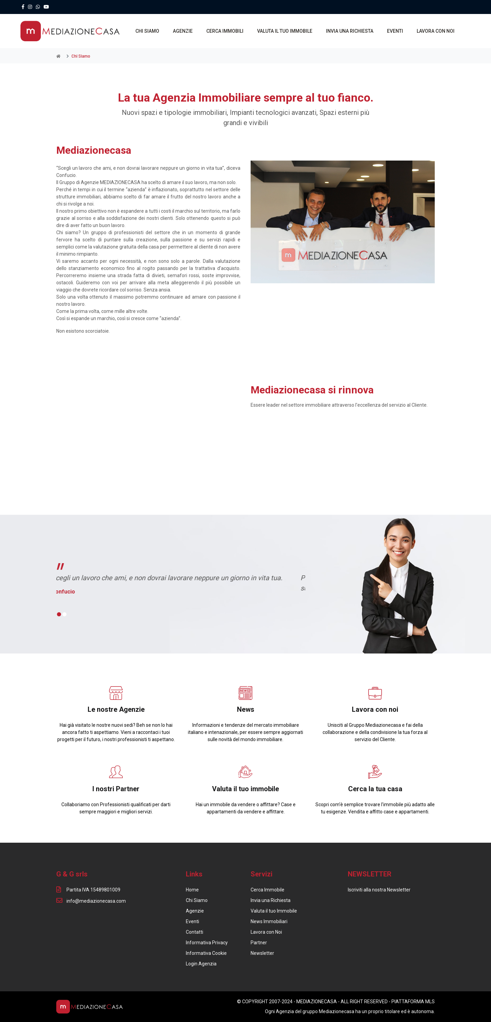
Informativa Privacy (207, 942)
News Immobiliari (269, 921)
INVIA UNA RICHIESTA (350, 31)
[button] (59, 614)
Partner (259, 942)
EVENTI (395, 31)
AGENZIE (183, 31)
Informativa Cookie (206, 953)
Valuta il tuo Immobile (274, 911)
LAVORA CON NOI (436, 31)
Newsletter (262, 953)
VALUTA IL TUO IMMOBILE (285, 31)
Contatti (194, 932)
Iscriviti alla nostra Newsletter (379, 889)
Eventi (192, 921)
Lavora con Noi (266, 932)
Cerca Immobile (267, 889)
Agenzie (195, 911)
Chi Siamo (197, 900)
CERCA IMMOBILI (225, 31)
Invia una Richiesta (271, 900)
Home (192, 889)
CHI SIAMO (148, 31)
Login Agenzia (201, 963)
